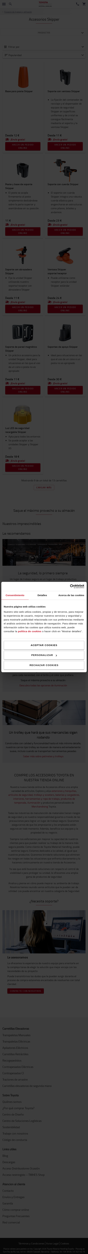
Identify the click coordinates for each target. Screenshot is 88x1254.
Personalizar (44, 655)
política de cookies (29, 631)
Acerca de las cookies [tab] (71, 595)
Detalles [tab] (42, 595)
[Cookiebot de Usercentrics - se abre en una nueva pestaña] (70, 586)
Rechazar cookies (44, 665)
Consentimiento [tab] (15, 595)
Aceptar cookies (44, 645)
